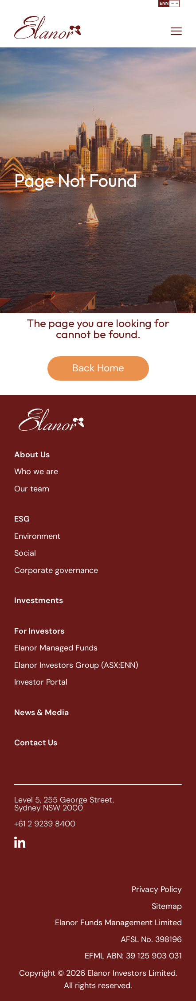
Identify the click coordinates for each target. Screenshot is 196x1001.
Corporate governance (56, 570)
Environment (37, 536)
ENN (164, 3)
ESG (22, 519)
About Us (32, 454)
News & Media (41, 712)
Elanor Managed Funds (56, 648)
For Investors (39, 631)
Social (25, 553)
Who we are (36, 471)
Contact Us (35, 742)
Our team (31, 488)
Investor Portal (40, 682)
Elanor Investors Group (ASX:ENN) (76, 665)
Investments (38, 600)
